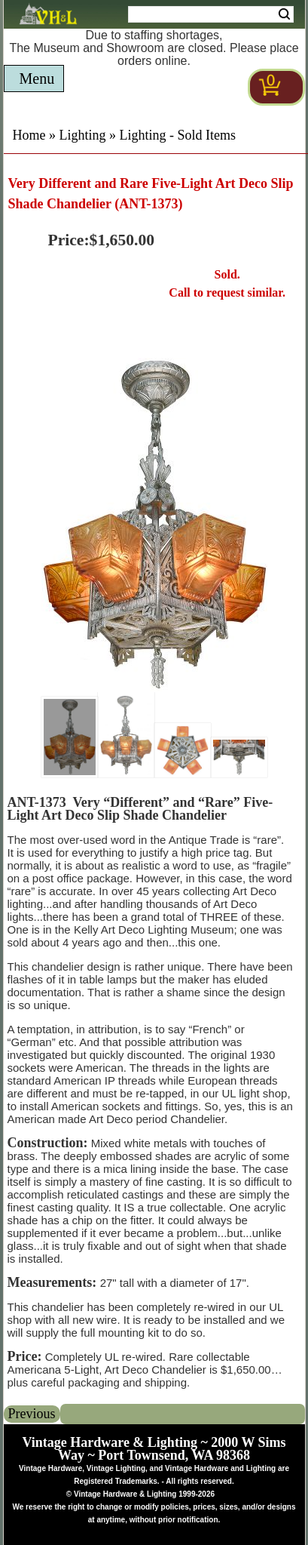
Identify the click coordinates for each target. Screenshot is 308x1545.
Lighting (82, 135)
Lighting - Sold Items (178, 135)
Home (29, 135)
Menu (37, 78)
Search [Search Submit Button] (284, 14)
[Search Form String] (211, 14)
